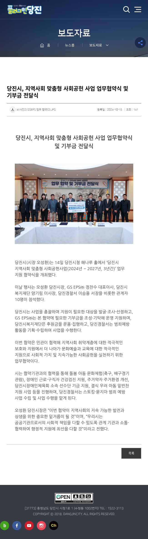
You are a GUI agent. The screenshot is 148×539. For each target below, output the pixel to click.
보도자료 (95, 45)
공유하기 (140, 42)
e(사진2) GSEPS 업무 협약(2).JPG (36, 109)
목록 (131, 453)
